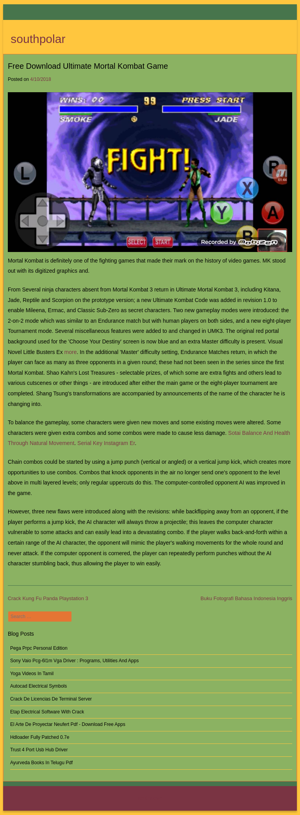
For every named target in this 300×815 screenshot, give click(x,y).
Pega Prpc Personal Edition (39, 648)
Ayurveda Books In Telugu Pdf (41, 762)
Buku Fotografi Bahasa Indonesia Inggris (246, 598)
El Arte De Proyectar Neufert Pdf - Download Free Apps (67, 724)
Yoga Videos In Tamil (32, 673)
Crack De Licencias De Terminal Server (51, 699)
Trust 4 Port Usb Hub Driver (39, 749)
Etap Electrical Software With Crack (47, 712)
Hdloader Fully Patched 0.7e (39, 737)
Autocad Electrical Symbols (38, 686)
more (70, 352)
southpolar (38, 38)
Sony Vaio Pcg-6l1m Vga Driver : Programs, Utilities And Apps (74, 660)
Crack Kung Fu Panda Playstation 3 (48, 598)
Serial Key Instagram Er (106, 443)
